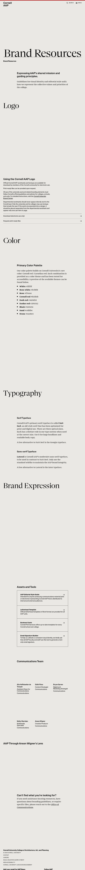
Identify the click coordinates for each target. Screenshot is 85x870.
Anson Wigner (40, 721)
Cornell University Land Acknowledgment (17, 865)
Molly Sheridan (22, 721)
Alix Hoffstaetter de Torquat (24, 686)
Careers (6, 857)
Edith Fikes (39, 685)
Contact (6, 855)
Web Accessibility (9, 862)
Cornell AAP (7, 4)
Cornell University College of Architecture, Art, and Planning (26, 850)
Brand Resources (9, 61)
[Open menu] (79, 3)
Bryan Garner (58, 685)
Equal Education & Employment (13, 860)
